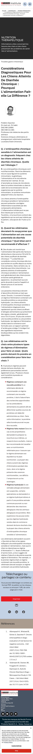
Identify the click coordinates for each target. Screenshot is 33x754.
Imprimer (16, 599)
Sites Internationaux (8, 705)
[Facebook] (23, 612)
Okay (16, 750)
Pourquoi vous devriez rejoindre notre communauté (7, 700)
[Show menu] (30, 4)
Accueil (4, 10)
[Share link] (9, 611)
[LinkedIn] (16, 612)
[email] (16, 605)
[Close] (31, 728)
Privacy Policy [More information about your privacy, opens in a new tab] (8, 742)
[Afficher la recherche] (25, 4)
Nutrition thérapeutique (24, 10)
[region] (16, 740)
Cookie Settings (16, 746)
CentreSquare (12, 10)
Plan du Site (3, 709)
